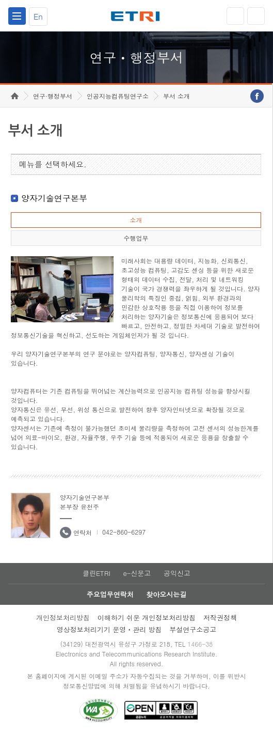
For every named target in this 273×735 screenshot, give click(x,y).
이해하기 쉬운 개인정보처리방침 (147, 617)
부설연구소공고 (192, 629)
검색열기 (256, 16)
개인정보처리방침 (63, 617)
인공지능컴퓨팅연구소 (118, 95)
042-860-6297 (124, 531)
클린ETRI (96, 573)
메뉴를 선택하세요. (53, 164)
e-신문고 (137, 573)
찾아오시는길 (166, 594)
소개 (136, 219)
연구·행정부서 (52, 95)
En (38, 16)
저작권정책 (220, 617)
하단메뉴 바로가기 (0, 0)
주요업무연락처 (110, 594)
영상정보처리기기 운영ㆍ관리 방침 (109, 629)
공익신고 (177, 573)
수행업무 (135, 237)
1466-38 (200, 643)
